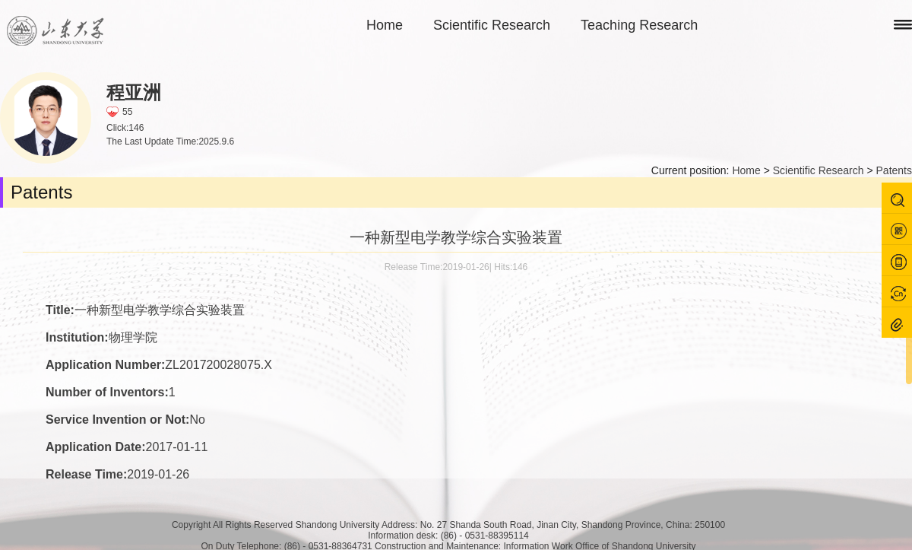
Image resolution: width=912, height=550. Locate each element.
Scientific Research (491, 25)
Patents (894, 170)
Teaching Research (639, 25)
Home (384, 25)
